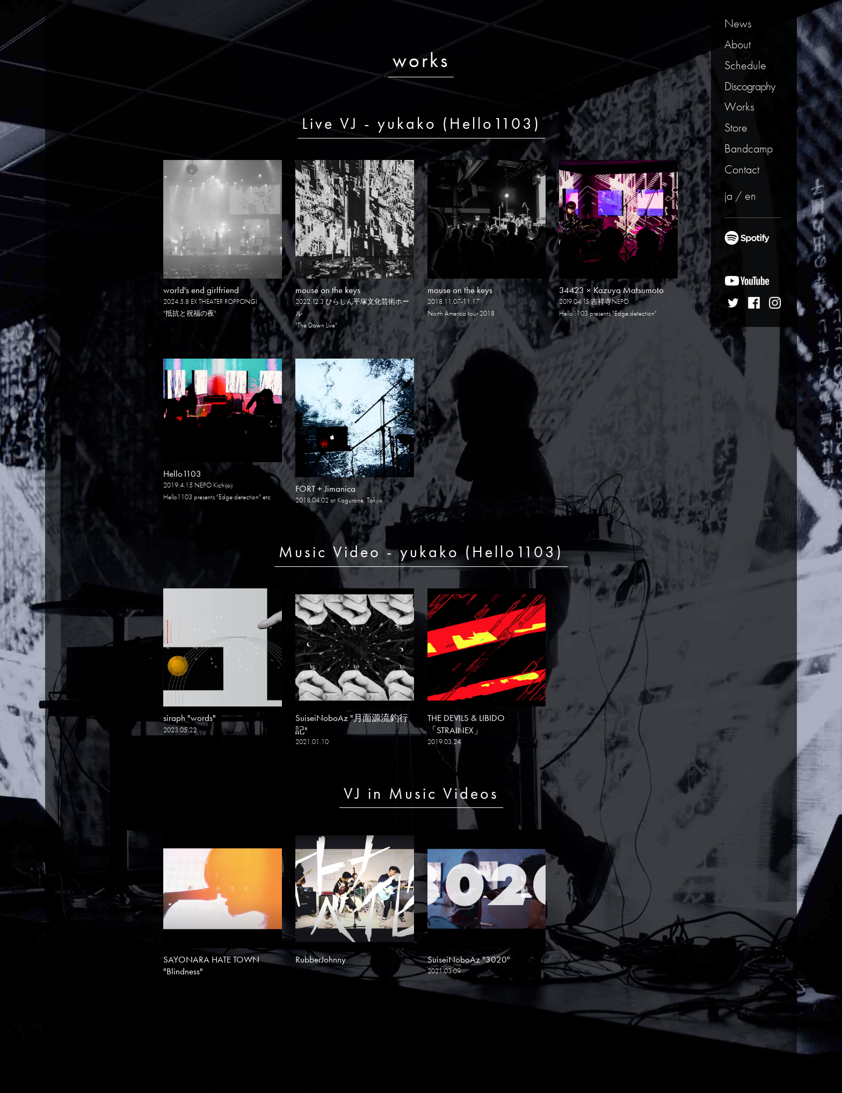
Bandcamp (748, 148)
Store (735, 127)
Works (739, 106)
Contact (741, 169)
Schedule (745, 65)
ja (728, 195)
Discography (749, 86)
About (737, 44)
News (738, 23)
